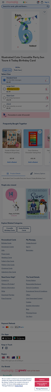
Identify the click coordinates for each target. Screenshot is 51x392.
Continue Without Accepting (42, 384)
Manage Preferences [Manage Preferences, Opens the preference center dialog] (42, 388)
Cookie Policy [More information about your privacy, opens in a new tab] (18, 386)
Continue (41, 379)
